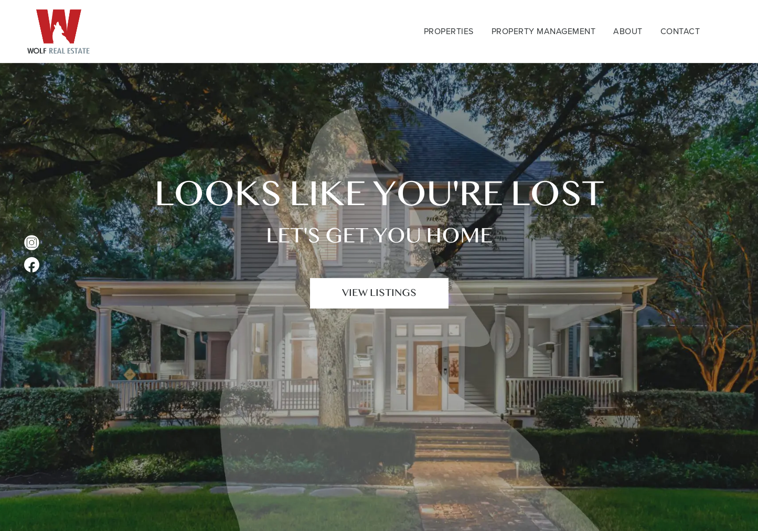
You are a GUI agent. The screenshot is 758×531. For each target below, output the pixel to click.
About (628, 31)
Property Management (544, 31)
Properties (449, 31)
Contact (680, 31)
